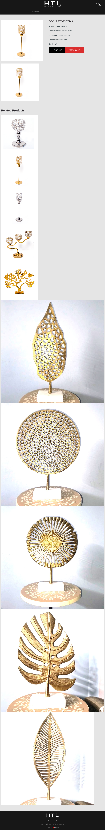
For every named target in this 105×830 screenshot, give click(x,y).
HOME (28, 11)
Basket (95, 4)
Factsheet (58, 50)
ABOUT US (44, 11)
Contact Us (75, 11)
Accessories (67, 11)
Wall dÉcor (51, 11)
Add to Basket (74, 50)
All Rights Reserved (58, 824)
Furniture (59, 11)
